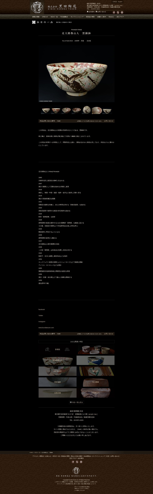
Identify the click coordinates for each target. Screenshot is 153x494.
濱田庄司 (95, 371)
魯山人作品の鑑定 (76, 456)
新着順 (57, 349)
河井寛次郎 (58, 371)
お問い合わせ (101, 11)
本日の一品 (54, 17)
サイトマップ (60, 484)
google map (118, 5)
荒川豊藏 (95, 382)
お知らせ (45, 17)
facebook (42, 309)
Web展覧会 (64, 17)
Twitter (41, 315)
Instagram (42, 321)
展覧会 (42, 456)
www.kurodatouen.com (46, 327)
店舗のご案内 (101, 17)
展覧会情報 (35, 17)
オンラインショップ (77, 17)
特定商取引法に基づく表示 (73, 484)
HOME (31, 452)
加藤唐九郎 (95, 393)
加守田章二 (95, 360)
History (111, 17)
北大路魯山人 (57, 360)
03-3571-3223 (95, 9)
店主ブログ (120, 17)
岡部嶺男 (57, 382)
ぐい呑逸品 (95, 349)
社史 (107, 456)
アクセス (35, 456)
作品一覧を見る (77, 402)
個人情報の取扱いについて (88, 484)
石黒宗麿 (57, 393)
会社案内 (91, 11)
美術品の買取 (90, 17)
